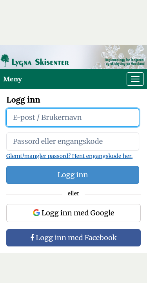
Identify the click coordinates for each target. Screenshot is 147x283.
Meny (12, 78)
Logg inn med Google (73, 212)
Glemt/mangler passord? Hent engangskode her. (69, 156)
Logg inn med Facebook (73, 237)
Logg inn (73, 174)
